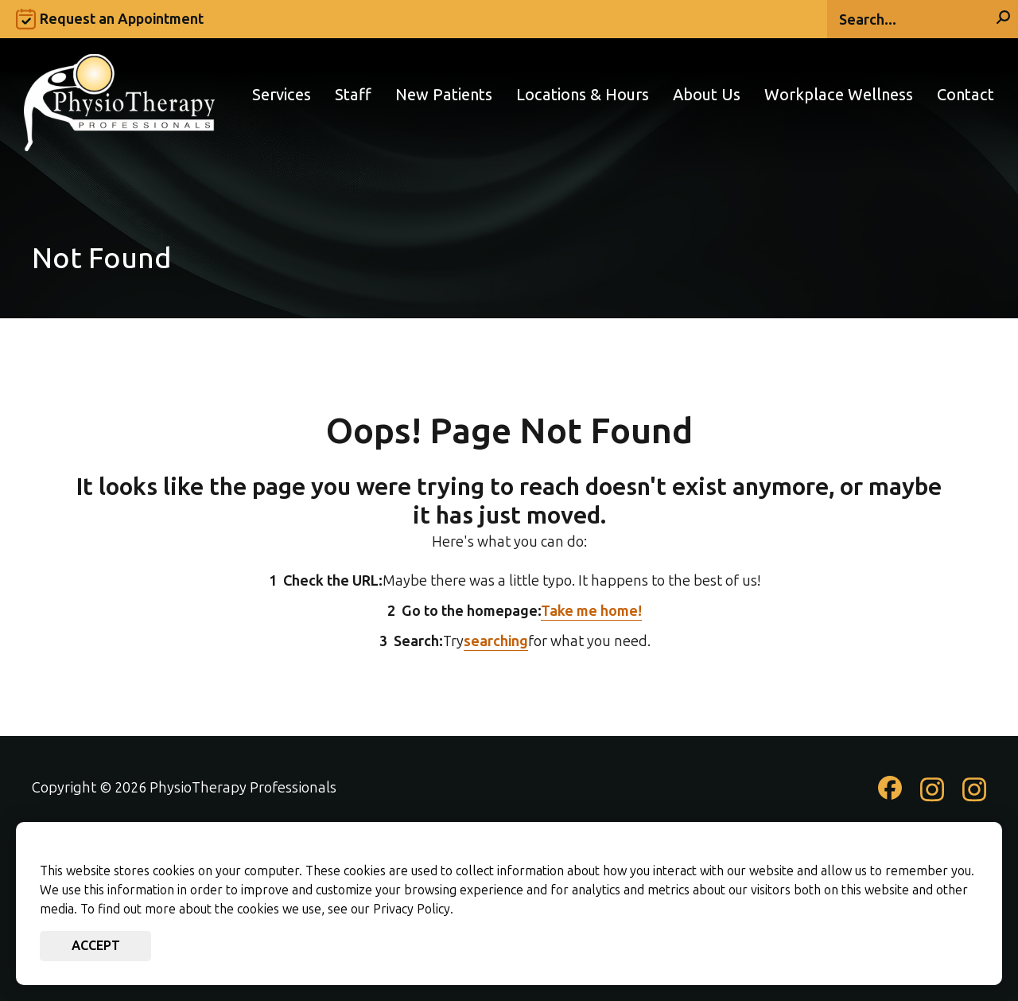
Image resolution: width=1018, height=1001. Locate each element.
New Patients (443, 95)
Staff (353, 95)
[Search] (922, 19)
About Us (706, 95)
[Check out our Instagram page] (932, 797)
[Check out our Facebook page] (890, 794)
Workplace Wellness (838, 95)
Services (281, 95)
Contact (965, 95)
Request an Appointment (122, 19)
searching (496, 641)
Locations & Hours (582, 95)
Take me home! (591, 611)
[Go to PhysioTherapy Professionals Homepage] (119, 94)
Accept (96, 945)
